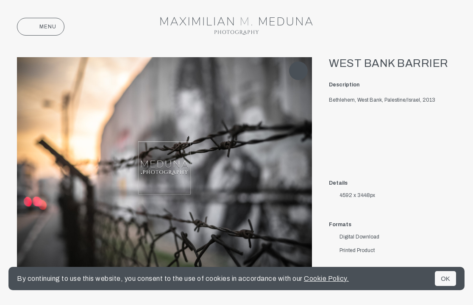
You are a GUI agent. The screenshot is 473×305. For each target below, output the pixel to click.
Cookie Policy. (326, 278)
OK (445, 278)
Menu (40, 27)
